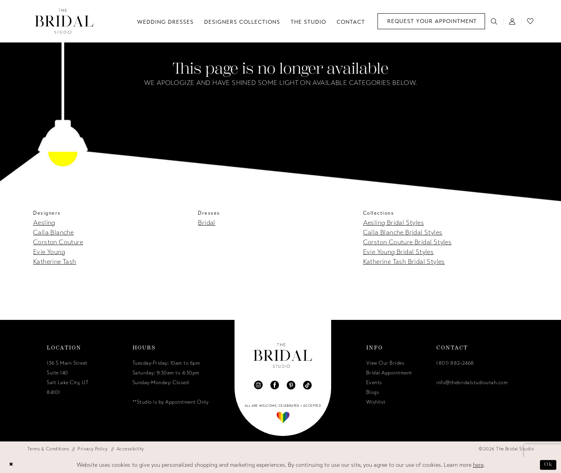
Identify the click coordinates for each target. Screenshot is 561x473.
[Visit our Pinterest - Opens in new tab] (291, 385)
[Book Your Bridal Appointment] (431, 21)
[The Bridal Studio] (64, 21)
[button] (512, 21)
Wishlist (376, 402)
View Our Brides (385, 363)
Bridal (206, 223)
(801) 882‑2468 (455, 363)
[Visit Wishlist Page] (530, 21)
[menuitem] (431, 21)
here (478, 464)
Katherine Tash (54, 262)
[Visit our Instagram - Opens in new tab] (258, 385)
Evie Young (49, 252)
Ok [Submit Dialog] (547, 464)
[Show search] (494, 21)
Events (374, 382)
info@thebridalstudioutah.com (472, 382)
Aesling (44, 223)
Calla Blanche (53, 232)
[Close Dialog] (12, 464)
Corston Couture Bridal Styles (407, 242)
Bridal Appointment (389, 373)
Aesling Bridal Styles (393, 223)
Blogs (372, 392)
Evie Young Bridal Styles (398, 252)
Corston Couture (58, 242)
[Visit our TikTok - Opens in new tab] (307, 385)
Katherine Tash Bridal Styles (404, 262)
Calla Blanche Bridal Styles (403, 232)
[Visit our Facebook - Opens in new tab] (274, 385)
